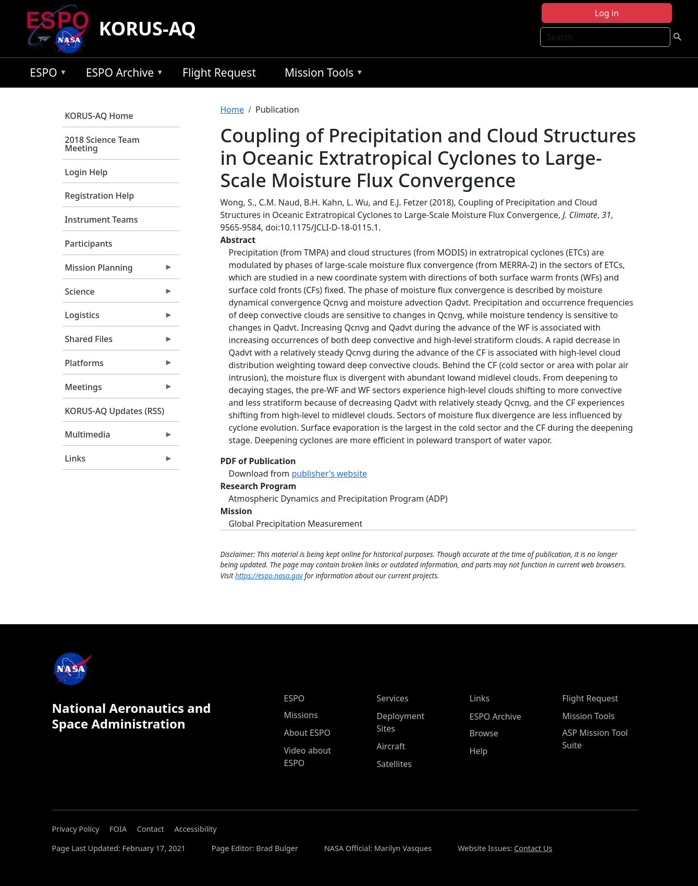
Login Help (86, 172)
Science (118, 294)
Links (118, 461)
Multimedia (118, 437)
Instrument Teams (101, 219)
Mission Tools (321, 74)
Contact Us (533, 848)
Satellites (394, 764)
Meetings (118, 389)
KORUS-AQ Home (99, 116)
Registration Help (99, 195)
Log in (607, 13)
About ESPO (307, 732)
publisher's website (329, 473)
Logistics (118, 317)
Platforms (118, 365)
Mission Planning (118, 270)
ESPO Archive (122, 74)
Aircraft (391, 746)
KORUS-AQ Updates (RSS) (114, 411)
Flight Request (219, 72)
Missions (301, 715)
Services (393, 698)
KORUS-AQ (148, 28)
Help (479, 751)
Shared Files (118, 341)
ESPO (46, 74)
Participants (88, 243)
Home (232, 109)
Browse (484, 733)
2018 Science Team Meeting (102, 144)
